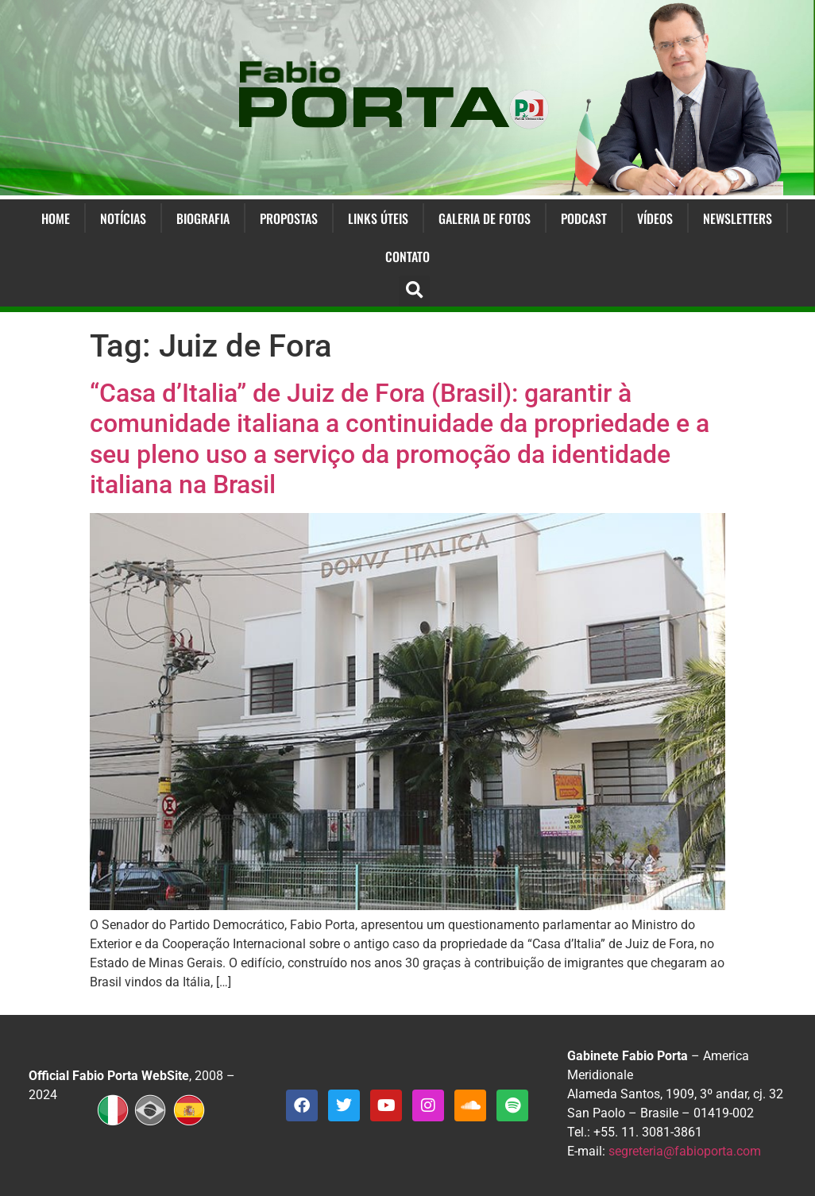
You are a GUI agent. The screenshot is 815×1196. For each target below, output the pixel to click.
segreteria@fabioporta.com (684, 1151)
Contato (407, 256)
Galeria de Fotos (484, 218)
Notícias (123, 218)
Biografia (203, 218)
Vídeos (655, 218)
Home (55, 218)
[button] (414, 291)
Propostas (289, 218)
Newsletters (737, 218)
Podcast (584, 218)
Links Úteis (378, 218)
